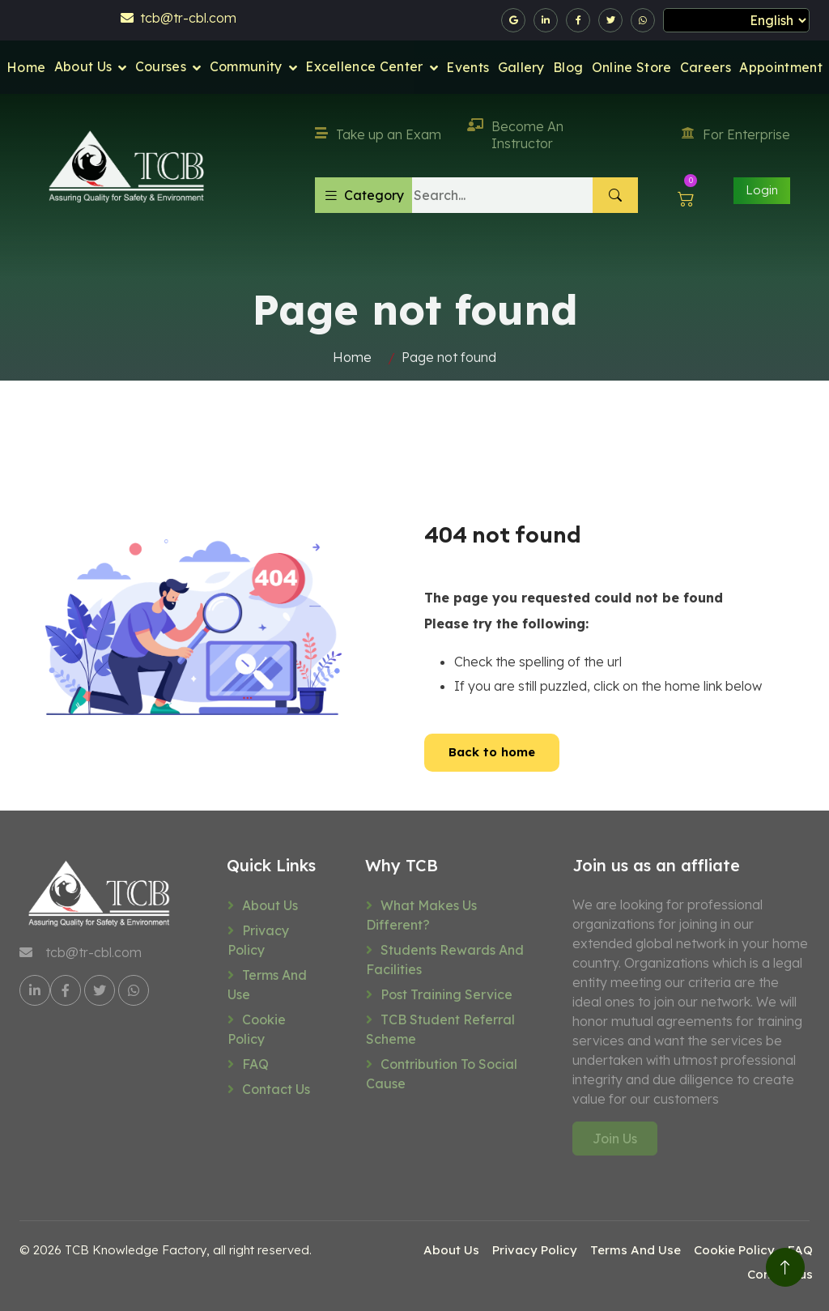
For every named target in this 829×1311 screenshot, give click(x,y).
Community (246, 66)
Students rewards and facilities (445, 959)
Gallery (521, 67)
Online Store (632, 67)
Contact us (276, 1089)
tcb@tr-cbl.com (178, 18)
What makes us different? (421, 915)
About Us (83, 66)
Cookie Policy (256, 1029)
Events (467, 67)
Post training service (446, 994)
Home (25, 67)
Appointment (781, 67)
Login (762, 190)
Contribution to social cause (441, 1074)
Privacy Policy (258, 940)
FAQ (255, 1064)
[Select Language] (736, 20)
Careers (705, 67)
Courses (160, 66)
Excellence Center (364, 66)
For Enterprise (736, 134)
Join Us (615, 1138)
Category (363, 195)
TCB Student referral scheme (440, 1029)
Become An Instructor (515, 134)
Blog (568, 67)
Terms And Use (267, 984)
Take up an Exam (378, 134)
